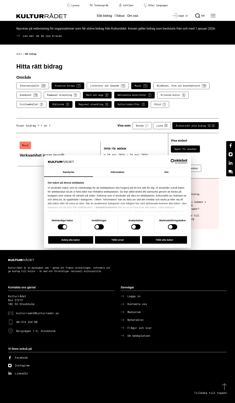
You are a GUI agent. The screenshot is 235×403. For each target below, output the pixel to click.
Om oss (132, 16)
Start (19, 54)
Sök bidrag (104, 16)
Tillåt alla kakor (164, 239)
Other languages (156, 5)
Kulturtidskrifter (131, 104)
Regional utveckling (93, 104)
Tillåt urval (117, 239)
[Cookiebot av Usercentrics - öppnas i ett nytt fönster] (173, 161)
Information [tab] (117, 172)
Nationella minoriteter (134, 95)
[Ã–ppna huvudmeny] (213, 15)
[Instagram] (230, 154)
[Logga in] (180, 15)
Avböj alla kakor (70, 239)
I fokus (120, 16)
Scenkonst (29, 95)
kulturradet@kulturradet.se (37, 313)
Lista (162, 125)
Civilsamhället (31, 104)
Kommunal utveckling (62, 95)
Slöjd (160, 104)
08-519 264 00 (27, 322)
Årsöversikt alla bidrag (195, 125)
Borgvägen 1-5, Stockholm (35, 331)
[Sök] (200, 15)
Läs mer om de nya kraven (42, 36)
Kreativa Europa (68, 85)
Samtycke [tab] (68, 172)
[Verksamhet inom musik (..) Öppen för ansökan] (87, 152)
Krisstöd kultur (173, 95)
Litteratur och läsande (107, 85)
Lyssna (73, 5)
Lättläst (126, 5)
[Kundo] (230, 172)
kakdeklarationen (106, 207)
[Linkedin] (230, 163)
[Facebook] (230, 145)
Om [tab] (166, 172)
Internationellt (33, 85)
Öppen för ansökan (185, 149)
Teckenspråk (99, 5)
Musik (141, 85)
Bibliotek (60, 104)
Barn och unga (97, 95)
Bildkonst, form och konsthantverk (181, 85)
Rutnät (142, 125)
